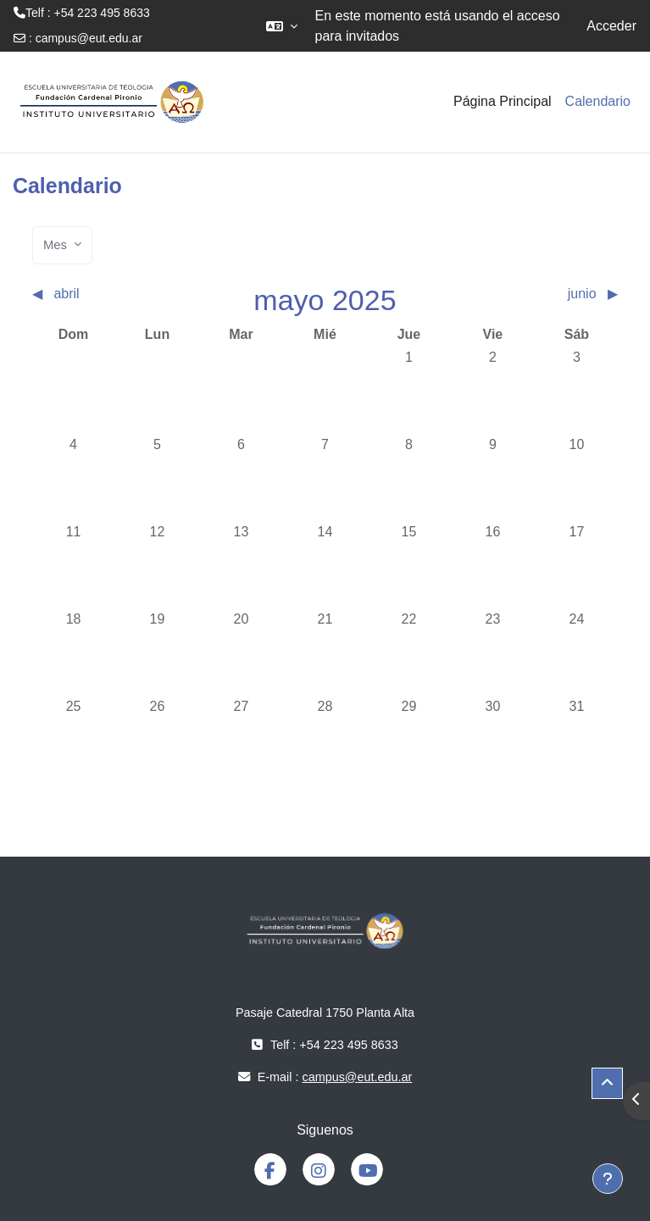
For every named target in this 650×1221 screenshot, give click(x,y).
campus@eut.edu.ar (89, 38)
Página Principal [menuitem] (502, 101)
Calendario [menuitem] (598, 101)
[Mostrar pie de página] (607, 1178)
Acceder (611, 26)
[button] (282, 26)
